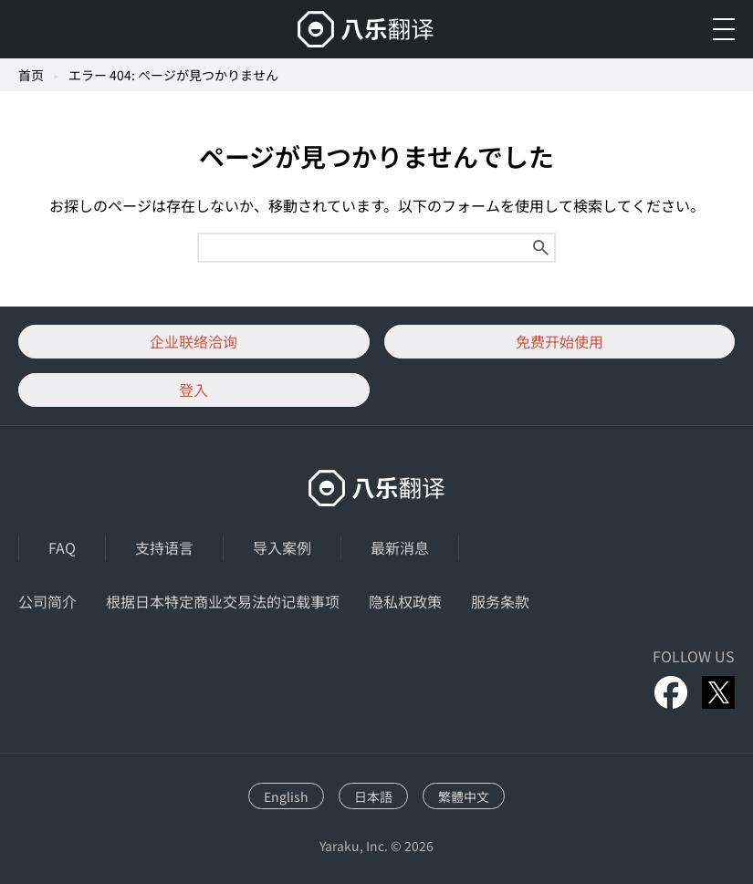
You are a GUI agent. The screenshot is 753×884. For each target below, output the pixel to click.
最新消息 (400, 547)
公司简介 (47, 601)
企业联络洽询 (193, 341)
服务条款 (500, 601)
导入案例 (282, 547)
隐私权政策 (405, 601)
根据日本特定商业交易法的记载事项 (223, 601)
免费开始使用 (559, 341)
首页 (31, 75)
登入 (193, 389)
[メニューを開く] (724, 29)
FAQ (62, 547)
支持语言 (164, 547)
